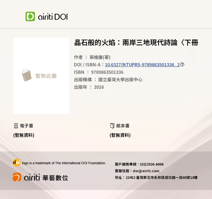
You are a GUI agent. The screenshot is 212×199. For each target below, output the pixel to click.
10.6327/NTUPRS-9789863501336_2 (142, 64)
